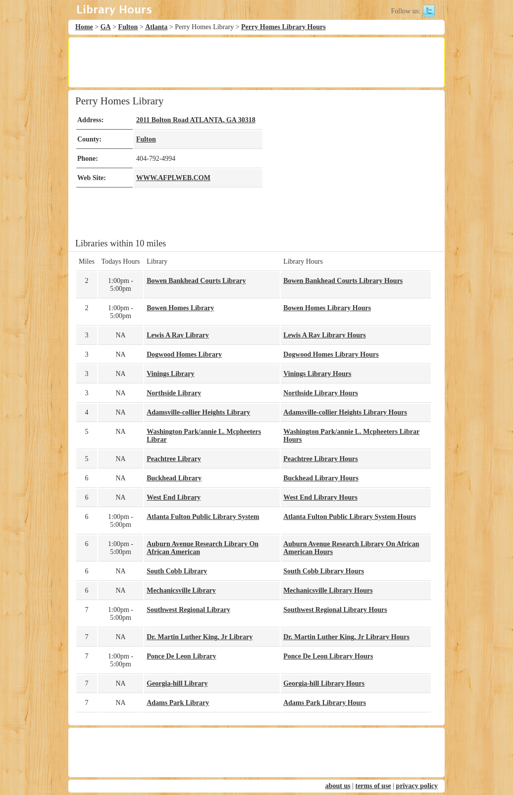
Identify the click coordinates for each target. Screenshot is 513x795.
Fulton (128, 27)
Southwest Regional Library (188, 609)
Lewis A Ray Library (178, 335)
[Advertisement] (256, 62)
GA (106, 27)
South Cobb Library (177, 571)
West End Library (174, 497)
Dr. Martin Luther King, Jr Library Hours (346, 637)
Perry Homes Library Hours (283, 27)
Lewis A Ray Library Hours (324, 335)
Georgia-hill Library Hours (323, 683)
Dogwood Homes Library (184, 354)
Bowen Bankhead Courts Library (196, 280)
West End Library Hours (320, 497)
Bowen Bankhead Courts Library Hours (343, 280)
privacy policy (417, 786)
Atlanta (156, 27)
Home (84, 27)
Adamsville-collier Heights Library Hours (345, 412)
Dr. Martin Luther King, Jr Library (200, 637)
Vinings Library (170, 373)
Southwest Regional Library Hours (335, 609)
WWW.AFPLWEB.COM (173, 178)
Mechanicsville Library (181, 590)
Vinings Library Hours (317, 373)
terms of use (373, 786)
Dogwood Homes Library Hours (331, 354)
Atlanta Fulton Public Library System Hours (349, 516)
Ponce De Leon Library (181, 656)
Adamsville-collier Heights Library (198, 412)
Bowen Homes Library (180, 308)
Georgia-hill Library (177, 683)
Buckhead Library (174, 478)
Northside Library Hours (320, 393)
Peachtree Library (174, 459)
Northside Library (174, 393)
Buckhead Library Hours (321, 478)
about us (338, 786)
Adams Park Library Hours (324, 702)
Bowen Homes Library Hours (327, 308)
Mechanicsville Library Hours (327, 590)
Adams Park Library (178, 702)
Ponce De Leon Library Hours (328, 656)
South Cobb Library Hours (323, 571)
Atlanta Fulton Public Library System (203, 516)
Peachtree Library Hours (320, 459)
